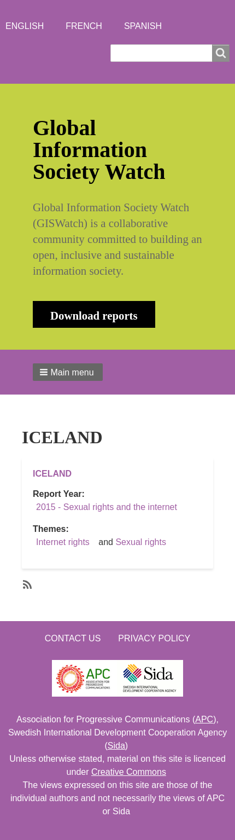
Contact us (73, 638)
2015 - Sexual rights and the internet (106, 507)
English (24, 26)
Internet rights (63, 542)
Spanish (143, 26)
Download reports (94, 315)
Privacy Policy (154, 638)
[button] (68, 372)
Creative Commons (128, 772)
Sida (116, 745)
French (84, 26)
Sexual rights (140, 542)
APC (204, 719)
